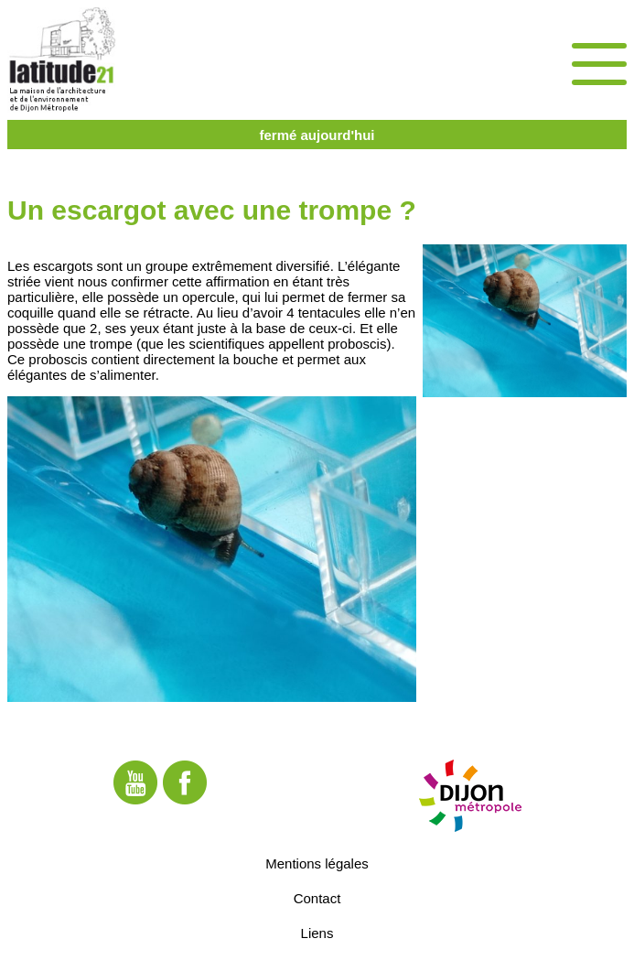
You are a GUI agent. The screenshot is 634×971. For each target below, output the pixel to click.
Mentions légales (317, 863)
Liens (317, 933)
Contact (317, 898)
